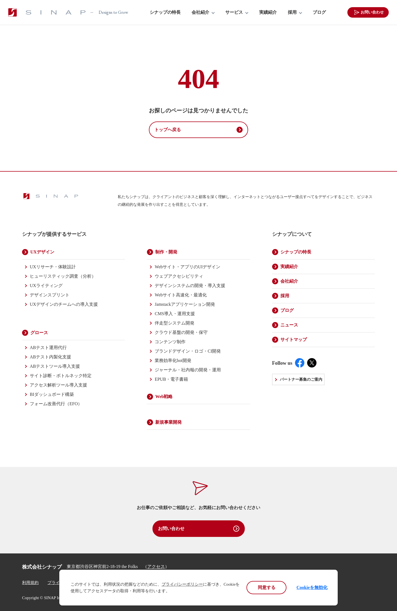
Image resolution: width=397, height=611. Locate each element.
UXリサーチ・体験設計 (53, 266)
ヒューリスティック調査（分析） (63, 276)
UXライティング (46, 285)
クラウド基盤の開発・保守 (181, 332)
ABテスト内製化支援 (50, 357)
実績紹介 (268, 12)
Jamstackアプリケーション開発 (185, 304)
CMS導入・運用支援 (175, 313)
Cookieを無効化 (312, 587)
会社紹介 (200, 12)
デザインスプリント (49, 295)
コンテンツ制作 (170, 341)
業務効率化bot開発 (173, 360)
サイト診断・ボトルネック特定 (61, 375)
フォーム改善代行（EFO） (56, 403)
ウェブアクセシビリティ (179, 276)
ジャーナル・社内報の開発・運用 (188, 369)
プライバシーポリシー (182, 584)
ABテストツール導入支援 (55, 366)
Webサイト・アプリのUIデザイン (187, 266)
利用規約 (30, 582)
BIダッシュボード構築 (52, 394)
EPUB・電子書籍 (171, 379)
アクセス (156, 566)
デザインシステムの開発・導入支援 (190, 285)
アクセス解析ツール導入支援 (58, 385)
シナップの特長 (165, 12)
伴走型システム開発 (174, 323)
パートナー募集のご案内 (301, 379)
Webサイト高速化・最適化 (181, 295)
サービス (234, 12)
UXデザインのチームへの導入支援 (64, 304)
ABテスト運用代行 (48, 347)
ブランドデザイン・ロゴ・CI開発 (188, 351)
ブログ (319, 12)
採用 (292, 12)
